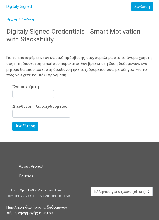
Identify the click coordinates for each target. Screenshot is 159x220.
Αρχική (12, 19)
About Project (31, 166)
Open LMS (27, 190)
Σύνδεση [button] (142, 6)
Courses (26, 176)
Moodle (42, 190)
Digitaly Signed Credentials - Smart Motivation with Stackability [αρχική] (21, 6)
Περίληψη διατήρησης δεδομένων (36, 207)
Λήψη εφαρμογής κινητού (29, 213)
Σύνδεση (28, 19)
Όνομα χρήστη (25, 87)
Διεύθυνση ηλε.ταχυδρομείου (39, 106)
